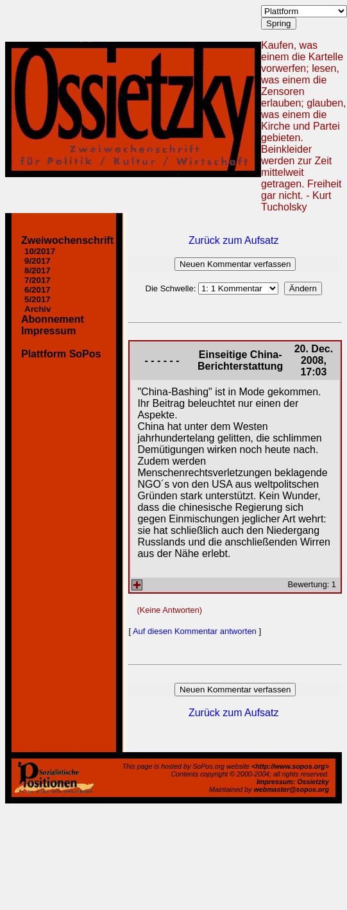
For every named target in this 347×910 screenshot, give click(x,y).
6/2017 (37, 290)
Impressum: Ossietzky (293, 782)
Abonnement (52, 319)
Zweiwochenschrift (67, 240)
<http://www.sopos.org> (290, 766)
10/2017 (39, 251)
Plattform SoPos (61, 353)
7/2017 (37, 280)
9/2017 (37, 261)
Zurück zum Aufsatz (234, 240)
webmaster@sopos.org (291, 789)
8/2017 (37, 270)
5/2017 (37, 299)
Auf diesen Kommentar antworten (195, 631)
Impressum (48, 330)
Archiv (37, 309)
